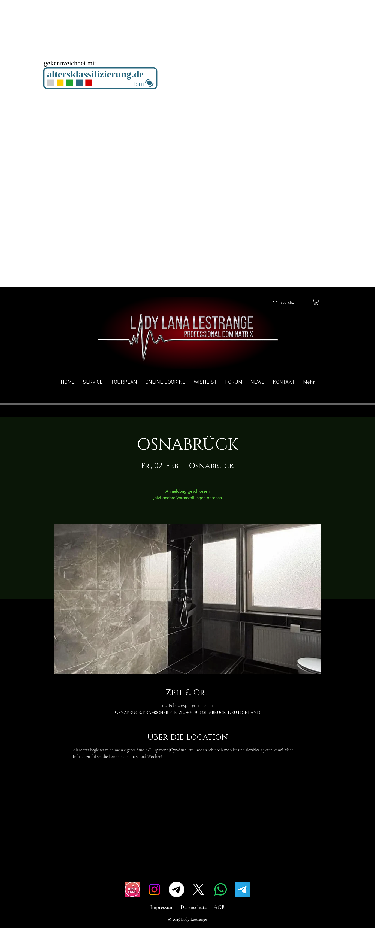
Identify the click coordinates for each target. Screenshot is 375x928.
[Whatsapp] (220, 889)
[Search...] (290, 303)
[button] (316, 302)
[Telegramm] (176, 889)
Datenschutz (193, 907)
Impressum (162, 907)
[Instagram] (154, 889)
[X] (198, 889)
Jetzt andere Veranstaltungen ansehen (187, 498)
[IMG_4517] (132, 889)
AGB (219, 907)
